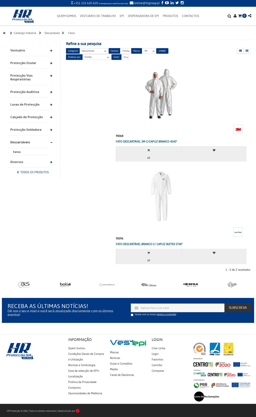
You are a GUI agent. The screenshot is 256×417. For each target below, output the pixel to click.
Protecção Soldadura (26, 130)
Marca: (136, 51)
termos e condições (166, 314)
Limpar (162, 50)
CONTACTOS (190, 16)
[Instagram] (182, 3)
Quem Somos (76, 348)
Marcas (114, 352)
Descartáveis (20, 142)
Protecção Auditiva (24, 92)
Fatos (17, 152)
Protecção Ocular (23, 63)
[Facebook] (161, 3)
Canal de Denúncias (122, 375)
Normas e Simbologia (81, 365)
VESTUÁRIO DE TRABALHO (98, 16)
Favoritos (157, 359)
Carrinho (157, 365)
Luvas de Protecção (24, 104)
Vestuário (17, 50)
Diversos (16, 162)
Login (155, 354)
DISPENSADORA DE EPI (143, 16)
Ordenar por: (74, 57)
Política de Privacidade (82, 382)
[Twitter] (176, 3)
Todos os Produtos (34, 172)
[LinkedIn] (172, 3)
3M (148, 51)
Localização (75, 376)
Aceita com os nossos (155, 314)
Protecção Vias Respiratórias (21, 77)
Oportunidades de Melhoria (85, 393)
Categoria (73, 51)
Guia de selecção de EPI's (83, 371)
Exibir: (117, 57)
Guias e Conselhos (121, 364)
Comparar (158, 371)
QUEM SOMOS (66, 16)
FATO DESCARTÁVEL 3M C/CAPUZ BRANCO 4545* (146, 142)
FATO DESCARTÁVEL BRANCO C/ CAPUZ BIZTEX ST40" (149, 244)
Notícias (115, 358)
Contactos (74, 388)
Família (114, 51)
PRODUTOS (170, 16)
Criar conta (158, 348)
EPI (122, 16)
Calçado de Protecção (26, 117)
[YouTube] (166, 3)
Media (114, 369)
